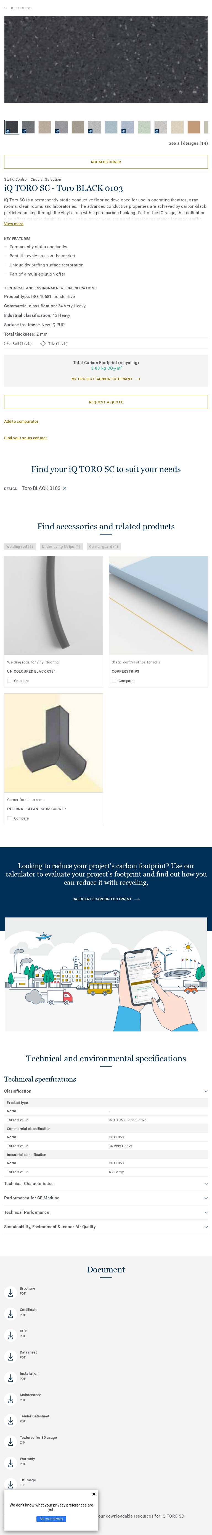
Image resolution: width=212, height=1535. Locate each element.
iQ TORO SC (21, 8)
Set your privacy (51, 1519)
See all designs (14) (188, 143)
